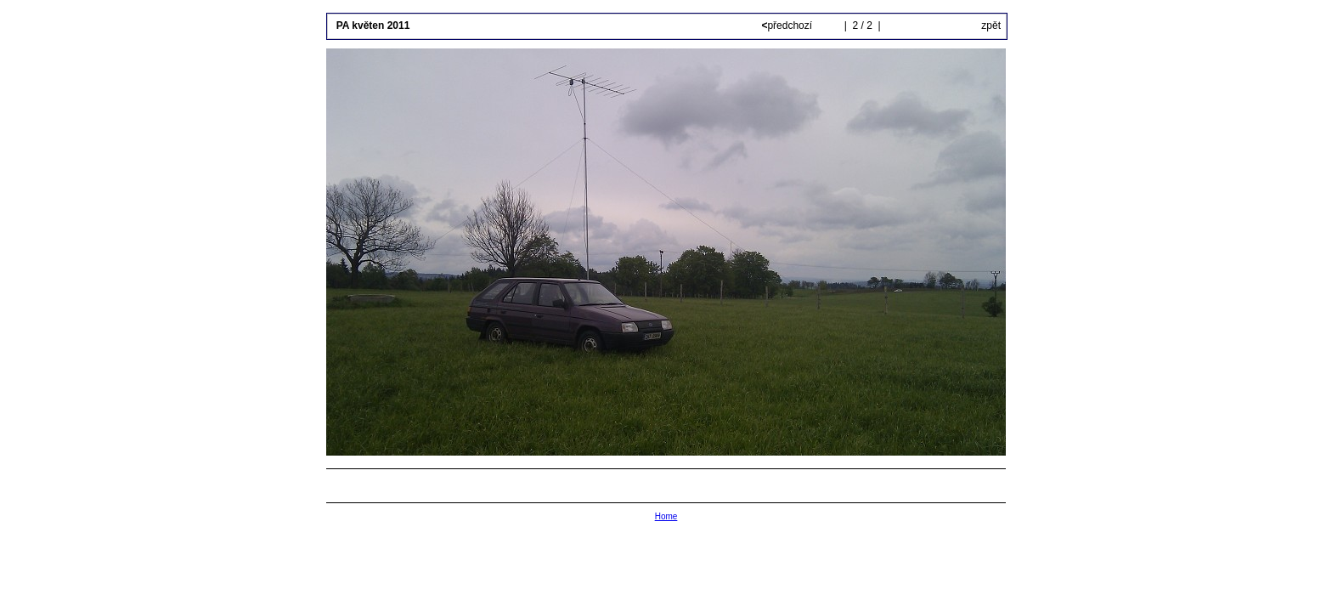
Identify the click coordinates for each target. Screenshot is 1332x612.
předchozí (788, 25)
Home (666, 516)
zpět (991, 25)
